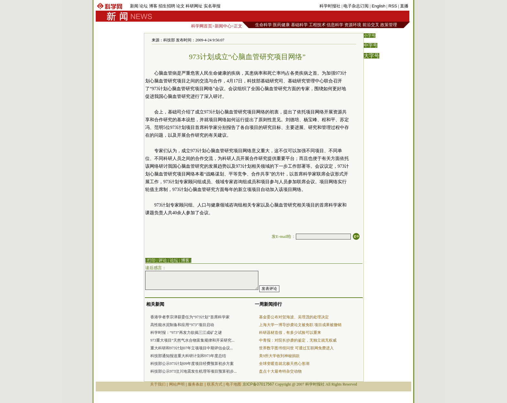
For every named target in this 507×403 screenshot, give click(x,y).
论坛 (143, 6)
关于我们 (158, 384)
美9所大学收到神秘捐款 (279, 356)
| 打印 (150, 260)
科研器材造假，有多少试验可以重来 (290, 332)
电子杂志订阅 (356, 6)
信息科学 (335, 24)
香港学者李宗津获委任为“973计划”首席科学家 (190, 317)
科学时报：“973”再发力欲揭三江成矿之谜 (186, 332)
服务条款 (195, 384)
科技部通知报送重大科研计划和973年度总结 (188, 356)
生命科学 (263, 24)
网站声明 (177, 384)
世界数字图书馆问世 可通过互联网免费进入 (296, 348)
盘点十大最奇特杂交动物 (280, 371)
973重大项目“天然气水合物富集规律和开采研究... (192, 340)
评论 (162, 260)
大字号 (371, 55)
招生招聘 (166, 6)
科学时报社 (329, 6)
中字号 (370, 45)
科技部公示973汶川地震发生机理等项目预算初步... (193, 371)
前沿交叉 (370, 24)
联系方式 (214, 384)
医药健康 (281, 24)
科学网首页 (201, 26)
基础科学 (299, 24)
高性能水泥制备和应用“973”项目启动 (182, 325)
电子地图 (233, 384)
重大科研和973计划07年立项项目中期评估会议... (191, 348)
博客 (153, 6)
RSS (392, 6)
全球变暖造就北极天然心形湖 (284, 363)
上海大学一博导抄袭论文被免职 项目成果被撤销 (300, 325)
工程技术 (317, 24)
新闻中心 (223, 26)
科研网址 (194, 6)
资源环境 (352, 24)
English (378, 6)
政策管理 (388, 24)
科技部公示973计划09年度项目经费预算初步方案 (192, 363)
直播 (404, 6)
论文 (180, 6)
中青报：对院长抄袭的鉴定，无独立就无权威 (298, 340)
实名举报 (212, 6)
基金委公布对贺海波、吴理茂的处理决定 (294, 317)
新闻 (134, 6)
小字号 (369, 35)
